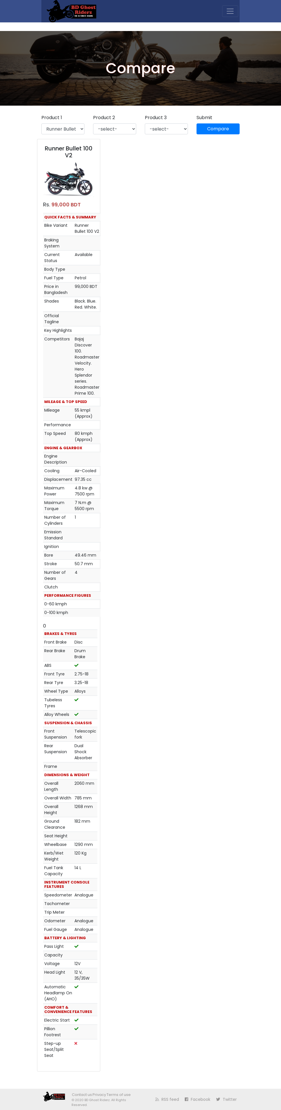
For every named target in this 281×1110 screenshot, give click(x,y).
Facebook (197, 1099)
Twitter (226, 1099)
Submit (204, 117)
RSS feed (167, 1099)
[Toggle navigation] (230, 11)
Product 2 (104, 117)
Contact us (82, 1094)
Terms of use (119, 1094)
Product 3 (156, 117)
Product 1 (51, 117)
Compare (218, 128)
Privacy (99, 1094)
